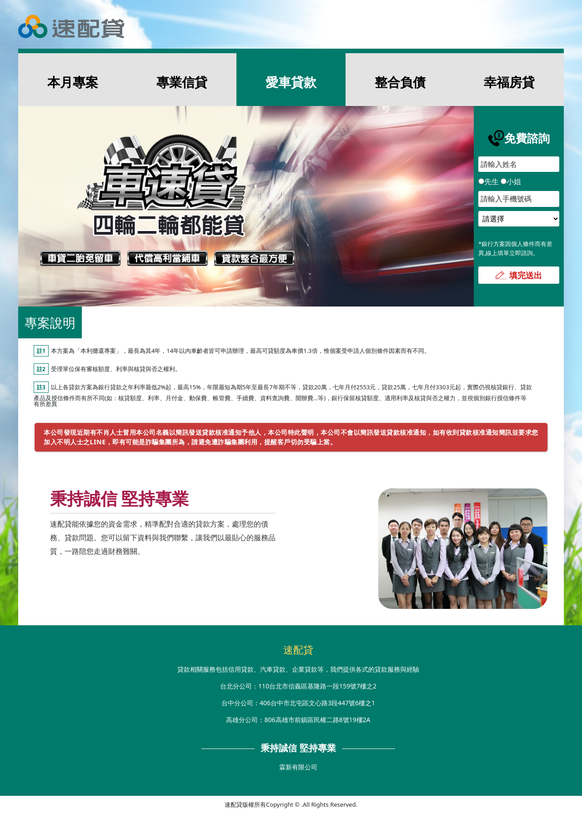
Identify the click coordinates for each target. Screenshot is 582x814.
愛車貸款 (291, 81)
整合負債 (400, 81)
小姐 (511, 181)
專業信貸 (181, 81)
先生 (488, 181)
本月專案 (72, 81)
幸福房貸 (509, 81)
